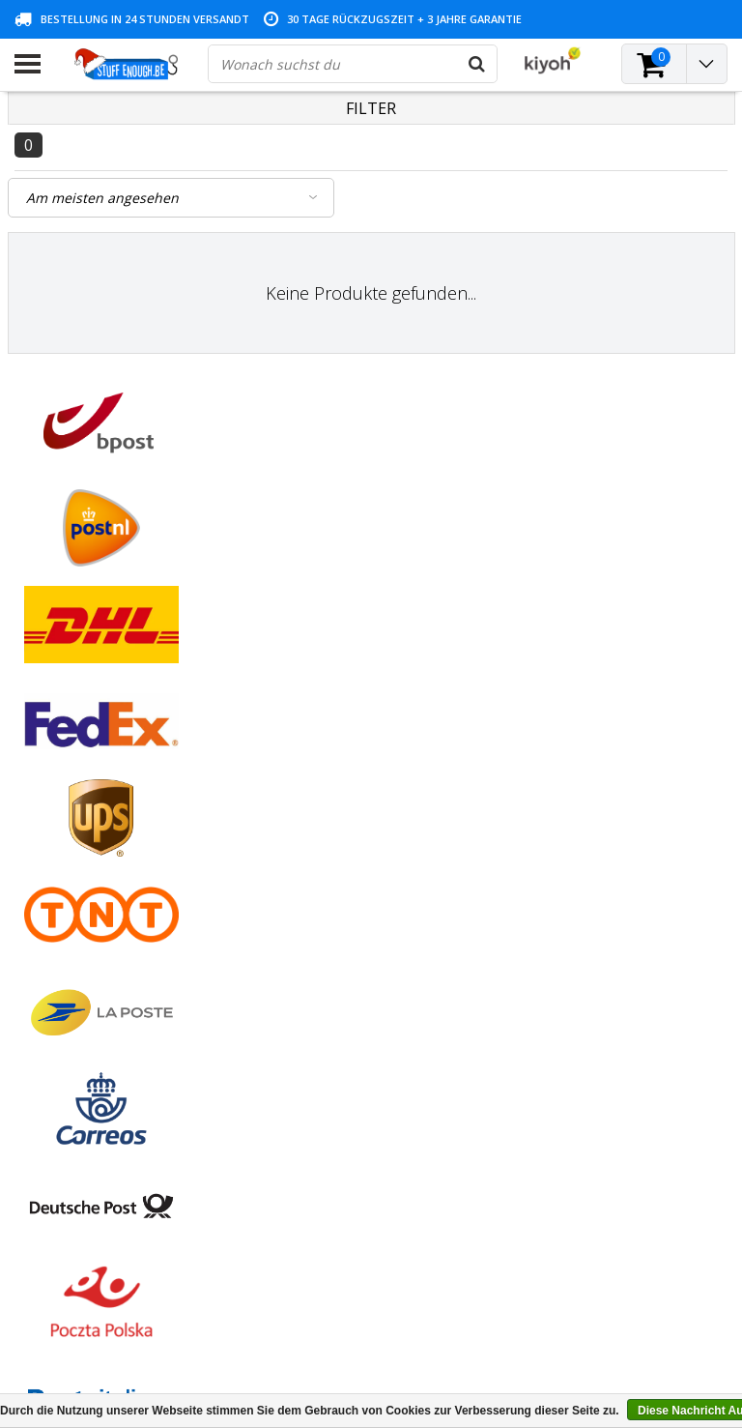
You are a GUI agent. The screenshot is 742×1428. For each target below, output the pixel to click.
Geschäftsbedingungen (85, 766)
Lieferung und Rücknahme (96, 962)
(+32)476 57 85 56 (609, 1322)
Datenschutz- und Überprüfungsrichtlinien (86, 886)
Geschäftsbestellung (77, 985)
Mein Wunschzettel (316, 833)
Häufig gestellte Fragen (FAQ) (106, 1007)
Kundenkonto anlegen (325, 766)
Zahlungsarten (59, 788)
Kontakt (39, 810)
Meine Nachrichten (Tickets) (344, 810)
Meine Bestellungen (319, 788)
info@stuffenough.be (564, 1292)
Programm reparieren (82, 918)
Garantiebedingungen (81, 833)
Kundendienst (57, 855)
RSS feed (42, 1029)
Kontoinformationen (78, 940)
